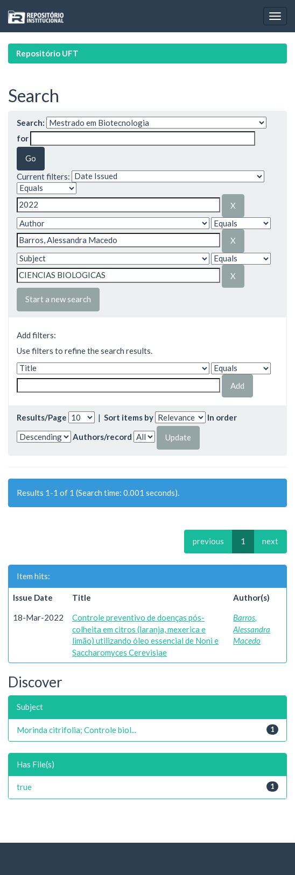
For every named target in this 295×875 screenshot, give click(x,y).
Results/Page (42, 417)
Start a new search (58, 299)
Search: (31, 122)
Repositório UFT (47, 53)
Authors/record (102, 437)
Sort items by (128, 417)
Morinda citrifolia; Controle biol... (76, 730)
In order (222, 417)
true (24, 787)
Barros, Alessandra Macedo (251, 629)
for (23, 138)
